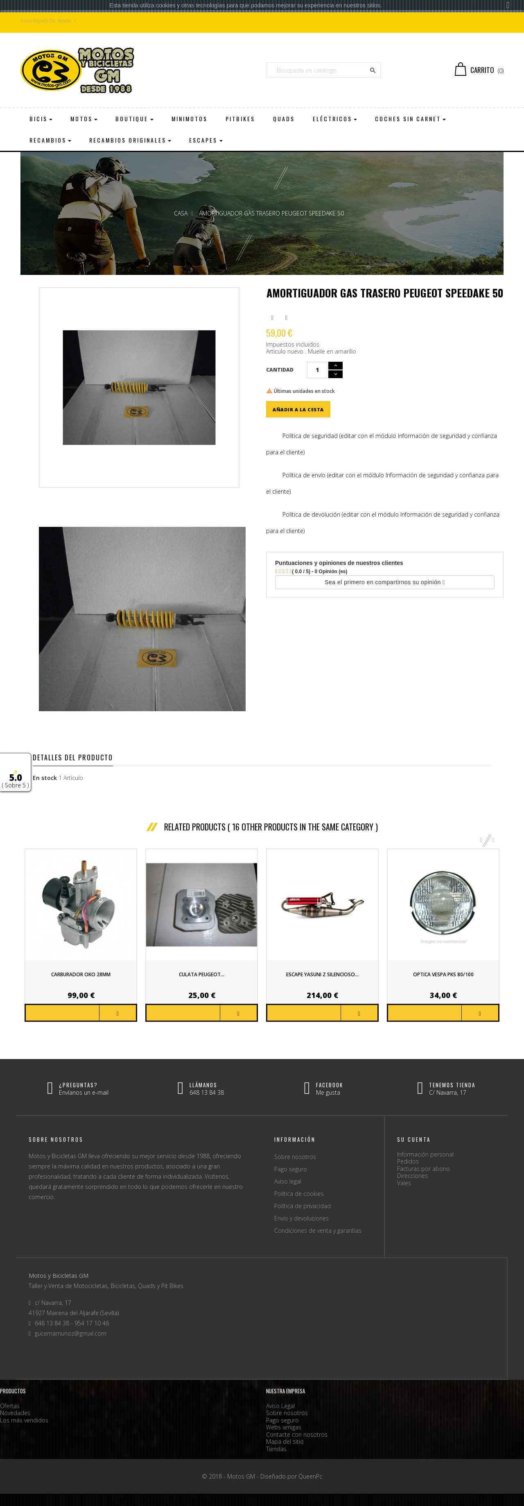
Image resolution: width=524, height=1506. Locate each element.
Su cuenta (414, 1139)
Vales (404, 1183)
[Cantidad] (317, 370)
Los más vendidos (24, 1420)
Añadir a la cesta (298, 409)
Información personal (425, 1154)
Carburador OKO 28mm (81, 974)
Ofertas (10, 1406)
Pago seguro (290, 1169)
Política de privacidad (302, 1206)
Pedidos (408, 1161)
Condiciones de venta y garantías (317, 1230)
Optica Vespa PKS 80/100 (443, 974)
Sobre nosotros (295, 1157)
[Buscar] (323, 70)
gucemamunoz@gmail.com (70, 1333)
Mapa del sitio (285, 1441)
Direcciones (412, 1175)
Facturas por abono (423, 1169)
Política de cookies (299, 1194)
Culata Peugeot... (201, 974)
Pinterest (286, 317)
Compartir (272, 317)
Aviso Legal (280, 1406)
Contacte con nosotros (297, 1434)
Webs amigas (283, 1427)
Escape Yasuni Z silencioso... (322, 974)
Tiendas (276, 1449)
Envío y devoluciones (301, 1218)
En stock (45, 778)
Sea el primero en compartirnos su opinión (385, 582)
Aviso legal (287, 1181)
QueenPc (310, 1476)
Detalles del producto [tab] (73, 757)
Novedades (15, 1413)
